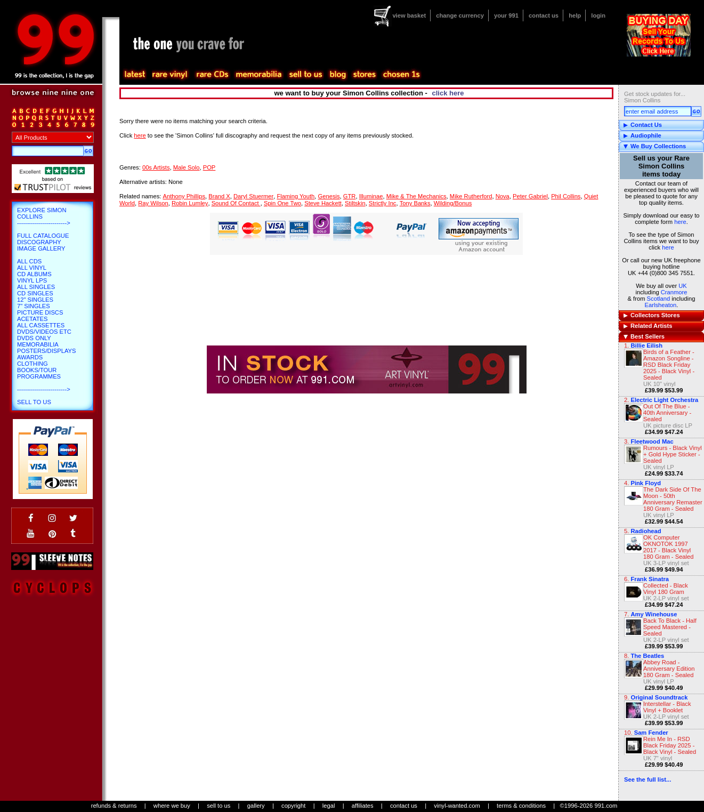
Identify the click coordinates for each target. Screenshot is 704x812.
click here (448, 93)
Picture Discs (40, 312)
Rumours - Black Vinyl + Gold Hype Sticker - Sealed (672, 454)
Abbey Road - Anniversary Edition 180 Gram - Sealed (668, 668)
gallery (256, 805)
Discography (39, 242)
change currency (460, 15)
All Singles (36, 287)
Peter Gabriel (530, 196)
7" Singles (33, 306)
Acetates (32, 319)
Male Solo (186, 167)
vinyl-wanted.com (457, 805)
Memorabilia (38, 344)
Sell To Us (34, 402)
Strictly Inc (382, 203)
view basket (409, 15)
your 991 (506, 15)
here (680, 222)
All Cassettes (40, 325)
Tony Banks (415, 203)
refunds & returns (114, 805)
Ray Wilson (153, 203)
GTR (349, 196)
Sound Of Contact (236, 203)
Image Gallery (41, 248)
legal (328, 805)
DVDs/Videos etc (44, 331)
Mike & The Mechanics (416, 196)
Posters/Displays (46, 351)
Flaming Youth (295, 196)
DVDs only (34, 338)
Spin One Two (282, 203)
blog (337, 75)
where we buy (171, 805)
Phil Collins (565, 196)
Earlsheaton (661, 305)
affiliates (363, 805)
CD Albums (34, 274)
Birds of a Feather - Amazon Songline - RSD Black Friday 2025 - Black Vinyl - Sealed (668, 365)
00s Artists (156, 167)
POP (209, 167)
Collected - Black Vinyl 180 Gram (665, 588)
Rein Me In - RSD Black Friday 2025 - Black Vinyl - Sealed (669, 745)
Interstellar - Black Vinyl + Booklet (667, 707)
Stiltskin (355, 203)
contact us (544, 15)
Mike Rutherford (471, 196)
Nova (502, 196)
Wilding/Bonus (453, 203)
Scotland (658, 298)
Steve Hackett (323, 203)
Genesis (329, 196)
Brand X (219, 196)
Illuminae (371, 196)
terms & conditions (521, 805)
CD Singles (35, 293)
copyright (293, 805)
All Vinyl (31, 267)
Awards (30, 357)
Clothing (32, 363)
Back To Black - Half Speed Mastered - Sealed (670, 627)
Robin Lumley (190, 203)
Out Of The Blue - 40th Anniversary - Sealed (667, 412)
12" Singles (35, 299)
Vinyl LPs (32, 280)
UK (682, 286)
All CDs (29, 261)
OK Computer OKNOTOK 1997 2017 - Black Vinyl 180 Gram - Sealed (668, 547)
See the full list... (647, 779)
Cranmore (674, 292)
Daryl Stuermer (253, 196)
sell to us (218, 805)
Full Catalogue (43, 235)
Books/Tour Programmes (39, 373)
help (575, 15)
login (598, 15)
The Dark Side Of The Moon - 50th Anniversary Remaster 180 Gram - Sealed (672, 499)
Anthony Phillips (184, 196)
